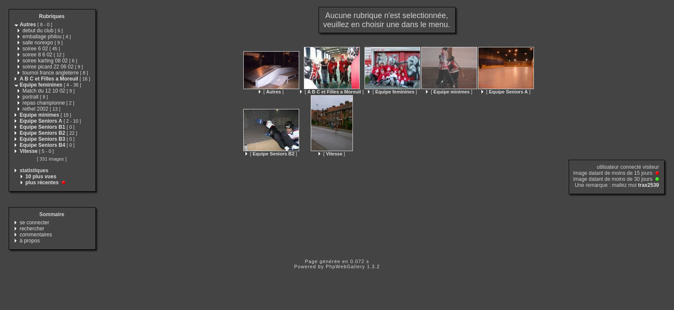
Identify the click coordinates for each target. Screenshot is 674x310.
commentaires (36, 235)
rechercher (32, 229)
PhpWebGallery (345, 266)
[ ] (271, 91)
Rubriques (51, 16)
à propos (30, 241)
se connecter (34, 223)
